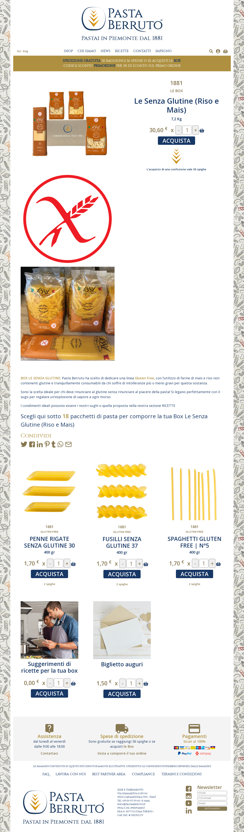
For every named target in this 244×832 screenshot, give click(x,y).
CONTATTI (142, 51)
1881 (176, 83)
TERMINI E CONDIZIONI (181, 774)
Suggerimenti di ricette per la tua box (49, 667)
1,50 (104, 683)
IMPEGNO (163, 51)
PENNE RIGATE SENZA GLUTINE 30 (49, 542)
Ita (19, 51)
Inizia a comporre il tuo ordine (121, 753)
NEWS (105, 51)
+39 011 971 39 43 (131, 801)
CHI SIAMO (87, 51)
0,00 (31, 683)
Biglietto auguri (122, 664)
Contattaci (49, 753)
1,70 (31, 563)
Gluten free (49, 531)
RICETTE (122, 51)
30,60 (158, 130)
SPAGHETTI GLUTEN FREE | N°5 (194, 542)
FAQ (45, 774)
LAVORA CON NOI (71, 774)
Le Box (176, 90)
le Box (129, 746)
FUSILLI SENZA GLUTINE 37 (121, 542)
